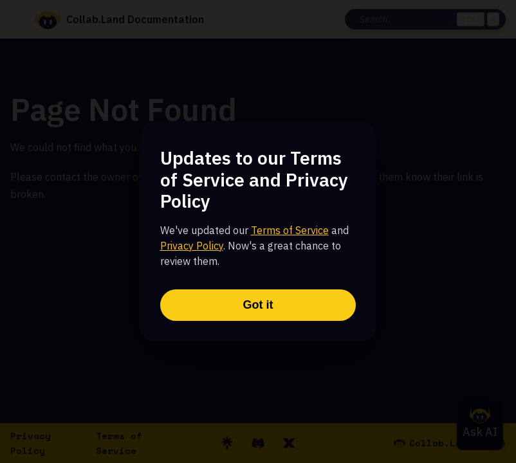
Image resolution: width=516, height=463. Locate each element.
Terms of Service (290, 230)
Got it (258, 304)
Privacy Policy (191, 245)
